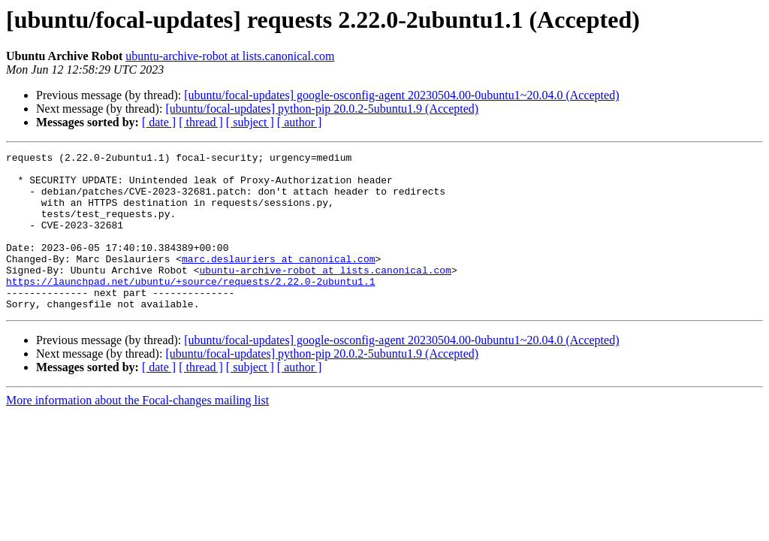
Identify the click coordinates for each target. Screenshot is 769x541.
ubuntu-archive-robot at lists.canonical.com (229, 56)
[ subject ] (250, 122)
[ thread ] (201, 122)
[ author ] (299, 122)
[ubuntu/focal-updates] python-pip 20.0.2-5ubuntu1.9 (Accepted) (321, 108)
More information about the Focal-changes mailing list (137, 431)
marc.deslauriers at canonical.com (278, 281)
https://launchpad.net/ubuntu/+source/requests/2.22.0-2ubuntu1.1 (190, 308)
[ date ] (159, 122)
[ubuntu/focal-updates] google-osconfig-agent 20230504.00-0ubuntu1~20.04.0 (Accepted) (401, 95)
